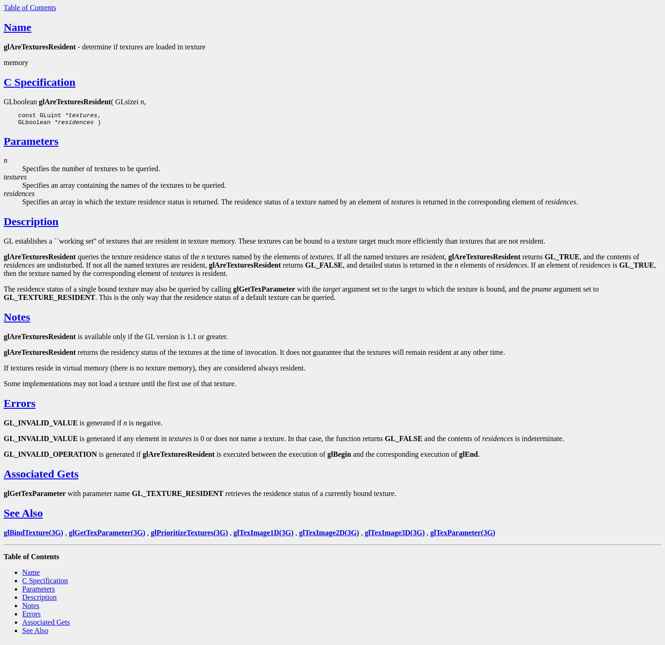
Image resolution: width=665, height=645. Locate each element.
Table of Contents (30, 8)
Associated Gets (41, 477)
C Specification (39, 82)
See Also (23, 516)
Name (17, 27)
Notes (17, 320)
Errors (20, 406)
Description (31, 224)
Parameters (31, 144)
